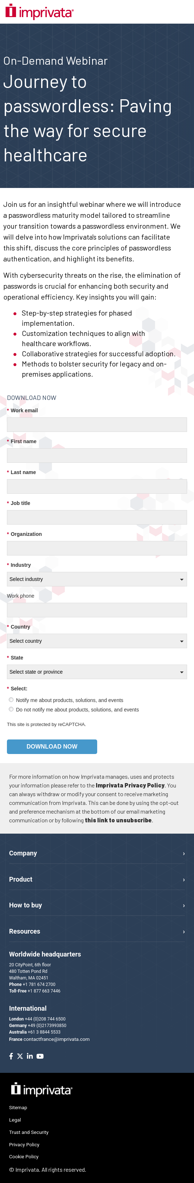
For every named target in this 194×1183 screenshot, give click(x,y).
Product (20, 879)
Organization (24, 534)
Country (18, 627)
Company (23, 853)
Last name (21, 472)
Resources (24, 931)
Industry (19, 565)
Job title (18, 503)
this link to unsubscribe (118, 820)
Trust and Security (28, 1132)
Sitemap (18, 1107)
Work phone (20, 596)
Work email (22, 411)
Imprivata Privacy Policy (130, 785)
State (15, 658)
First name (21, 441)
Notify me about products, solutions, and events (69, 700)
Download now (52, 746)
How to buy (25, 905)
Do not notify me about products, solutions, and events (77, 710)
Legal (15, 1120)
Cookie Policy (24, 1156)
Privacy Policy (24, 1144)
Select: (17, 689)
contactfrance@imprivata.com (57, 1039)
